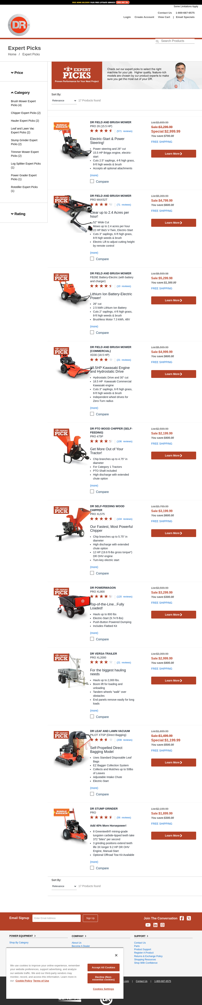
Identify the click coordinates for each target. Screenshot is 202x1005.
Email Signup (19, 918)
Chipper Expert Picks (24, 112)
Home (12, 54)
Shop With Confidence (145, 963)
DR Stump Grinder (104, 808)
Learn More (173, 154)
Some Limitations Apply (186, 6)
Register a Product (144, 952)
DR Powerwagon (103, 587)
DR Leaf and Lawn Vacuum (110, 731)
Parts (137, 946)
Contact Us (165, 12)
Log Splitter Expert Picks (26, 163)
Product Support (142, 949)
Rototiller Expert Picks (24, 187)
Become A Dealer (81, 946)
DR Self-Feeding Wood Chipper (107, 508)
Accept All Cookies (103, 967)
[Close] (116, 955)
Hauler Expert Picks (23, 120)
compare (102, 181)
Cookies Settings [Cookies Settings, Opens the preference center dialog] (103, 988)
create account (144, 17)
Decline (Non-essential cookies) (103, 978)
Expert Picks (31, 54)
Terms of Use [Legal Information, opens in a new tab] (41, 980)
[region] (64, 973)
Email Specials (185, 17)
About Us (76, 942)
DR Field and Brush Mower (110, 122)
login (127, 17)
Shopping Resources (145, 959)
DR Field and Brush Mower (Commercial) (110, 349)
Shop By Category (18, 942)
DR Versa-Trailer (103, 653)
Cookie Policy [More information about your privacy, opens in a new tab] (23, 980)
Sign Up (90, 918)
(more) (94, 175)
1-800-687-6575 (185, 12)
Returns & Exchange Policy (148, 956)
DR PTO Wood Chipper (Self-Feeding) (111, 430)
